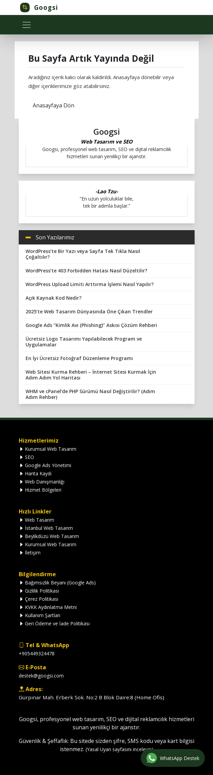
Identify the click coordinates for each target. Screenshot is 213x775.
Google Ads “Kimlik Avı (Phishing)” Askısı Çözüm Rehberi (91, 325)
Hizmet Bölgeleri (40, 490)
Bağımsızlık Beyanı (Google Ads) (57, 582)
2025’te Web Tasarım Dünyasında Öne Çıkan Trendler (89, 311)
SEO (26, 457)
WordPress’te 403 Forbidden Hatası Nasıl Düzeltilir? (86, 270)
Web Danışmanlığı (41, 481)
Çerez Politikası (38, 599)
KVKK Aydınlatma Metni (48, 607)
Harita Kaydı (35, 473)
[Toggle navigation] (26, 24)
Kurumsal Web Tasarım (47, 449)
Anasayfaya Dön (53, 105)
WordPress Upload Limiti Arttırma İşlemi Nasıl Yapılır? (90, 284)
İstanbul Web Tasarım (46, 528)
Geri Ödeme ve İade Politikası (54, 623)
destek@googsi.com (41, 675)
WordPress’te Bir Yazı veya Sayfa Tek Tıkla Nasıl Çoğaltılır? (83, 254)
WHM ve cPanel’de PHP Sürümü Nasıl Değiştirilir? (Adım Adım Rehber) (90, 394)
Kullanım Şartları (39, 615)
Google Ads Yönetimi (45, 465)
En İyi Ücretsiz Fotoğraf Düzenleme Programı (79, 358)
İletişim (30, 552)
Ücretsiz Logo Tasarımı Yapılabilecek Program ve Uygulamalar (84, 342)
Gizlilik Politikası (39, 590)
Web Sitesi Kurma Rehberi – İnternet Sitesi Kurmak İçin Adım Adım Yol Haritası (91, 375)
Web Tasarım (36, 520)
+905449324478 (37, 653)
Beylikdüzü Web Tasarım (49, 536)
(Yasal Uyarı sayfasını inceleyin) (119, 749)
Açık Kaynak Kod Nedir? (53, 298)
